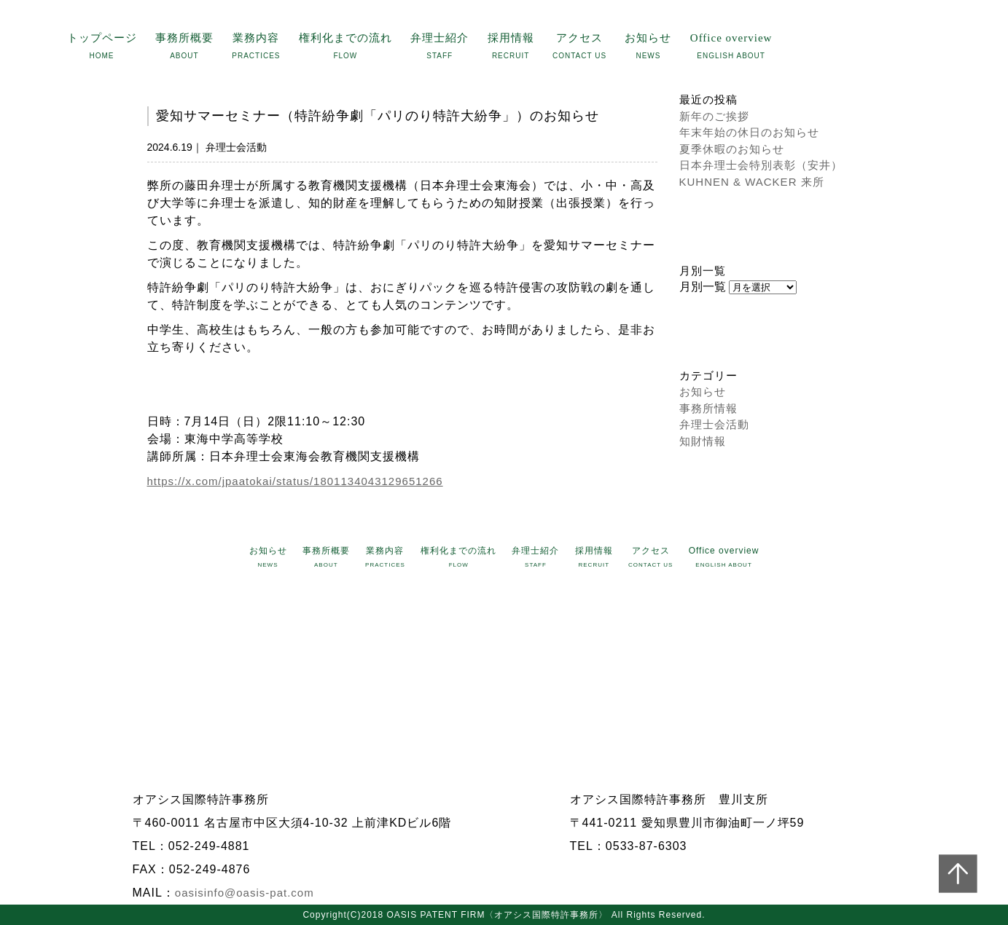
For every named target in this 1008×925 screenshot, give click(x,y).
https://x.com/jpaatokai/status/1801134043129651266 (295, 481)
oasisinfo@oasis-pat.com (244, 892)
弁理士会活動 (714, 424)
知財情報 (702, 441)
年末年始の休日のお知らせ (749, 132)
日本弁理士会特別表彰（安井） (761, 165)
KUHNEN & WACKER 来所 (751, 182)
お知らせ (702, 391)
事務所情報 (708, 408)
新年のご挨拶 (714, 116)
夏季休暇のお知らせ (731, 149)
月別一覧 (702, 286)
